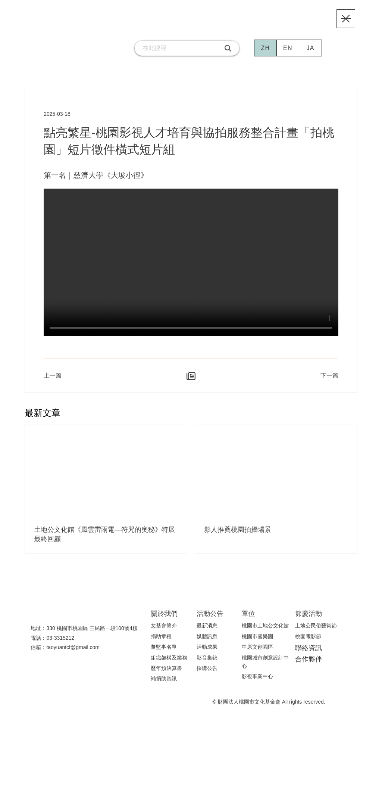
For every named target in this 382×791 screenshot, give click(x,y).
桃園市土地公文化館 (265, 631)
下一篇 (329, 382)
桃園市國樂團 (257, 642)
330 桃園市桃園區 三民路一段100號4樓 (91, 634)
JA (310, 57)
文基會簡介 (164, 631)
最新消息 (207, 631)
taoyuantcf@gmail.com (76, 653)
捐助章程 (161, 642)
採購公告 (207, 674)
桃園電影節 (308, 642)
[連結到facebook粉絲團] (89, 57)
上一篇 (53, 382)
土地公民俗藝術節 (316, 631)
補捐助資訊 (164, 684)
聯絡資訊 (308, 653)
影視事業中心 (257, 682)
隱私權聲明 (314, 778)
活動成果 (207, 653)
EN (288, 57)
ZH (265, 57)
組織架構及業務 (169, 663)
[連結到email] (112, 57)
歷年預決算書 (166, 674)
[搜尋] (228, 57)
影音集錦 (207, 663)
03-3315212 (60, 643)
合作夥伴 (308, 664)
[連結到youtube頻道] (67, 57)
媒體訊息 (207, 642)
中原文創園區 (257, 653)
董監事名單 (164, 653)
